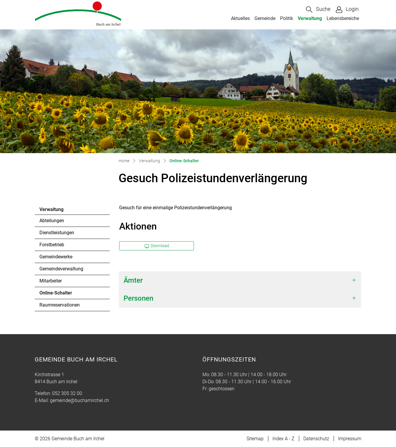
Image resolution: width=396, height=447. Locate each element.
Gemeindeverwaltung (61, 269)
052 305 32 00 (67, 393)
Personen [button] (138, 298)
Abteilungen (51, 220)
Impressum (349, 438)
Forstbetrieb (51, 244)
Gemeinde (264, 18)
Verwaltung (310, 18)
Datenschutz (316, 438)
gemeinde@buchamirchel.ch (79, 400)
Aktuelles (240, 18)
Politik (286, 18)
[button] (318, 9)
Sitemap (255, 438)
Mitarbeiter (50, 281)
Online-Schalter (55, 294)
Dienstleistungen (56, 232)
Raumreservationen (59, 305)
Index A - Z (283, 438)
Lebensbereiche (343, 18)
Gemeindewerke (55, 257)
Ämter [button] (133, 280)
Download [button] (157, 245)
